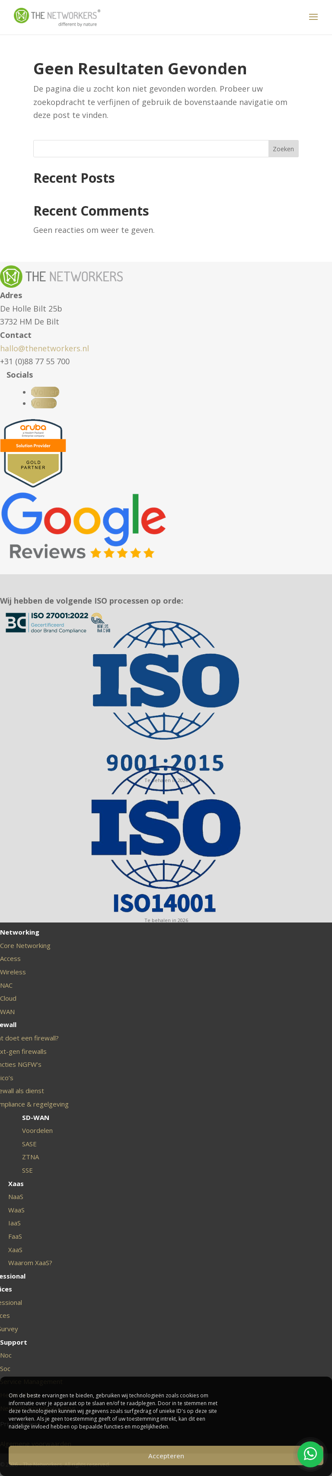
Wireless (13, 971)
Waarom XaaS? (30, 1262)
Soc (5, 1368)
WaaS (16, 1210)
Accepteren (166, 1455)
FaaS (15, 1236)
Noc (6, 1355)
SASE (29, 1143)
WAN (7, 1011)
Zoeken (283, 149)
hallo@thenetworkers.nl (44, 348)
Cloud (8, 998)
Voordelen (37, 1130)
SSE (27, 1170)
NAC (6, 985)
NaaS (15, 1196)
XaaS (15, 1249)
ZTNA (30, 1156)
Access (10, 958)
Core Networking (25, 945)
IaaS (14, 1222)
